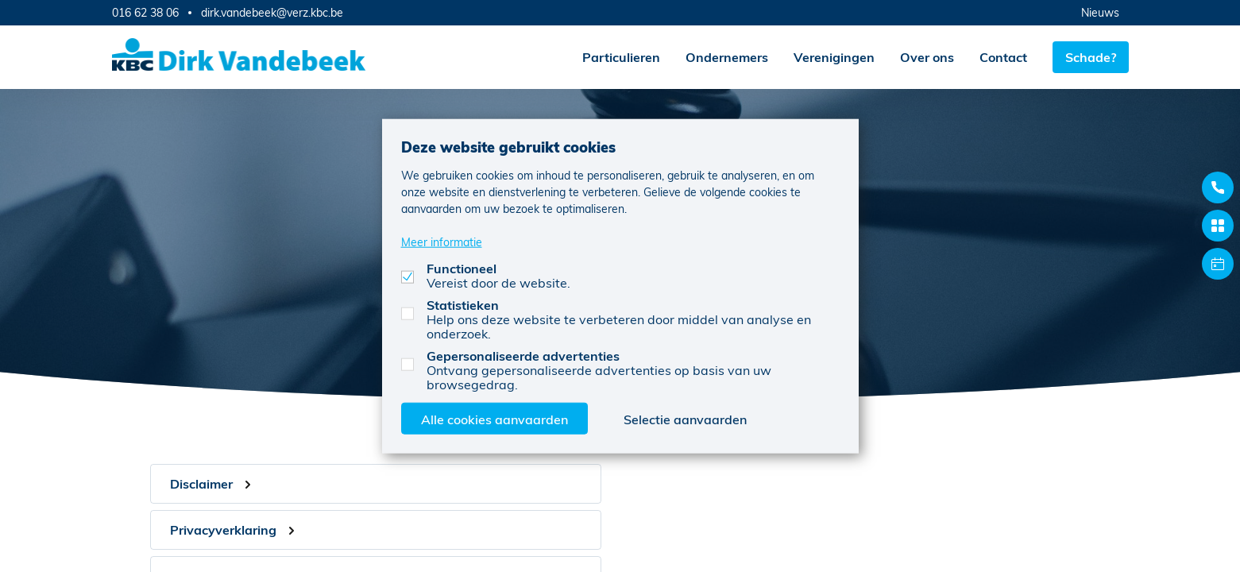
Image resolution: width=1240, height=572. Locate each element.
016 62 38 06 (145, 12)
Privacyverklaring (223, 529)
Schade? (1090, 56)
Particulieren (621, 56)
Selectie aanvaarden (685, 418)
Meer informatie (441, 241)
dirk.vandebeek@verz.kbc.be (272, 12)
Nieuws (1100, 12)
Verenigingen (834, 56)
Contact (1003, 56)
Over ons (927, 56)
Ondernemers (727, 56)
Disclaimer (201, 483)
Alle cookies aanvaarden (494, 418)
